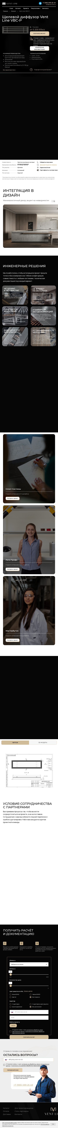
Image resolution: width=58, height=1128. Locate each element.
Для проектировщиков (24, 1108)
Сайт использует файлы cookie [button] (9, 1122)
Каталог (13, 11)
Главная (5, 11)
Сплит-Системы (13, 489)
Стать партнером (22, 1111)
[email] (29, 1017)
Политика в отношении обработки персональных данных (28, 1032)
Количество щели (15, 980)
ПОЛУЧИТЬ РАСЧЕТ (29, 1037)
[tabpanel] (29, 771)
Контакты (18, 1114)
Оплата (6, 1111)
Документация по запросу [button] (48, 165)
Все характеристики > (9, 70)
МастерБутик (12, 631)
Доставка (7, 1114)
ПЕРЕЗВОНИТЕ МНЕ (12, 1070)
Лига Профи (11, 560)
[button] (43, 70)
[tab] (15, 743)
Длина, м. (13, 960)
